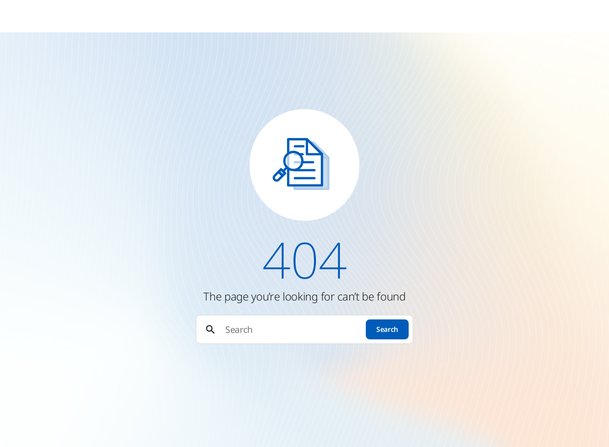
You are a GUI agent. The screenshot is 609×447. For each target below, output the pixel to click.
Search (387, 329)
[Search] (291, 329)
